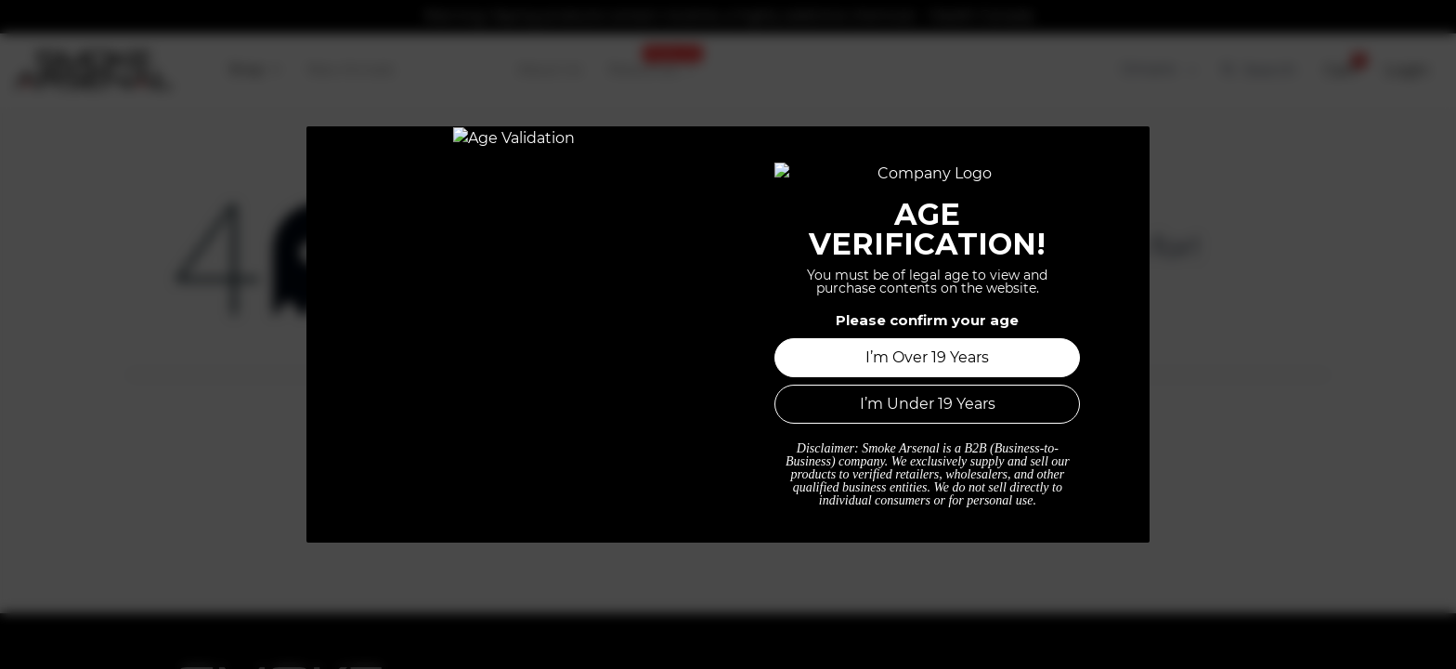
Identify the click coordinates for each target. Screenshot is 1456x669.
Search (1258, 69)
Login (1406, 69)
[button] (1341, 70)
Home (728, 475)
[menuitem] (254, 70)
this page (1100, 291)
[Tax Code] (1157, 70)
